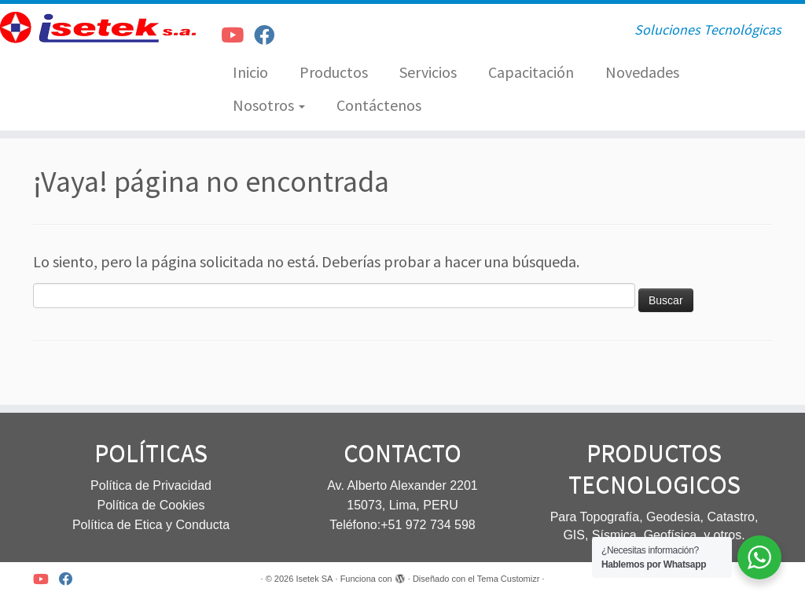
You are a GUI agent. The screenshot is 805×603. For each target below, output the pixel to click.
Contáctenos (378, 105)
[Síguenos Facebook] (269, 35)
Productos (334, 72)
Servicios (428, 72)
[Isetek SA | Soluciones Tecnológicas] (94, 27)
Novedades (642, 72)
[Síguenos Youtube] (237, 35)
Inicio (250, 72)
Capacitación (531, 72)
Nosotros (269, 105)
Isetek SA (314, 578)
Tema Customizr (508, 578)
